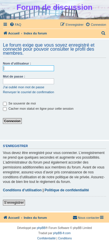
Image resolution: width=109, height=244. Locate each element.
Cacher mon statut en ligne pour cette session (38, 108)
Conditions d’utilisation (22, 190)
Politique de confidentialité (66, 190)
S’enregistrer (14, 203)
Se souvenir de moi (19, 103)
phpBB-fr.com (62, 233)
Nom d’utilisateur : (17, 63)
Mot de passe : (14, 76)
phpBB (41, 228)
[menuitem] (15, 24)
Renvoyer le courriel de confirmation (28, 92)
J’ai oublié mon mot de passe (23, 87)
